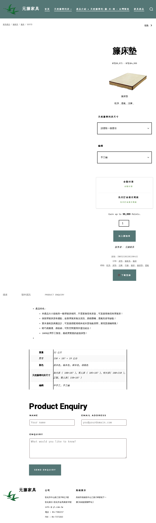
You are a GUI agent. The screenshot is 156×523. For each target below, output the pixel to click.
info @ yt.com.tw (54, 507)
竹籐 (127, 265)
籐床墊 (140, 265)
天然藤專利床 (63, 9)
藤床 (22, 24)
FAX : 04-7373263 (54, 517)
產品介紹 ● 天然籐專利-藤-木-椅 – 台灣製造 (103, 9)
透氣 (147, 265)
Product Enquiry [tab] (54, 294)
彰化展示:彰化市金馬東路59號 (58, 502)
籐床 (133, 265)
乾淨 (108, 265)
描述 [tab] (5, 294)
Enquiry (36, 434)
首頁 (47, 9)
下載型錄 (124, 275)
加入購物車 (124, 236)
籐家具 (15, 24)
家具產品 (139, 9)
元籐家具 (129, 247)
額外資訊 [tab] (26, 294)
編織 (100, 146)
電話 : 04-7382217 (54, 512)
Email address (93, 415)
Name (33, 415)
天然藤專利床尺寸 (108, 117)
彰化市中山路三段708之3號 (57, 497)
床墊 (120, 261)
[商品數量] (124, 223)
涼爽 (120, 265)
